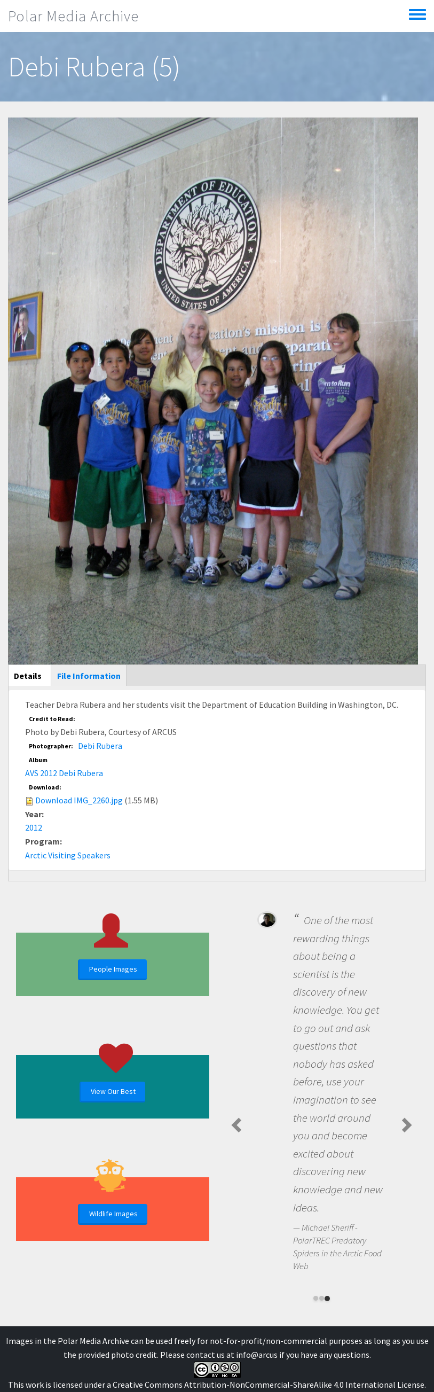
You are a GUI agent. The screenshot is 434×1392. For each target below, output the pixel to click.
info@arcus (257, 1354)
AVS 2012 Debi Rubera (64, 773)
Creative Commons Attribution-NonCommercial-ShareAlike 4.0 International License (268, 1384)
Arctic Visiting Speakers (68, 855)
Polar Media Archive (73, 16)
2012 (33, 827)
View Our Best (113, 1091)
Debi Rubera (100, 745)
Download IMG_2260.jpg (79, 800)
